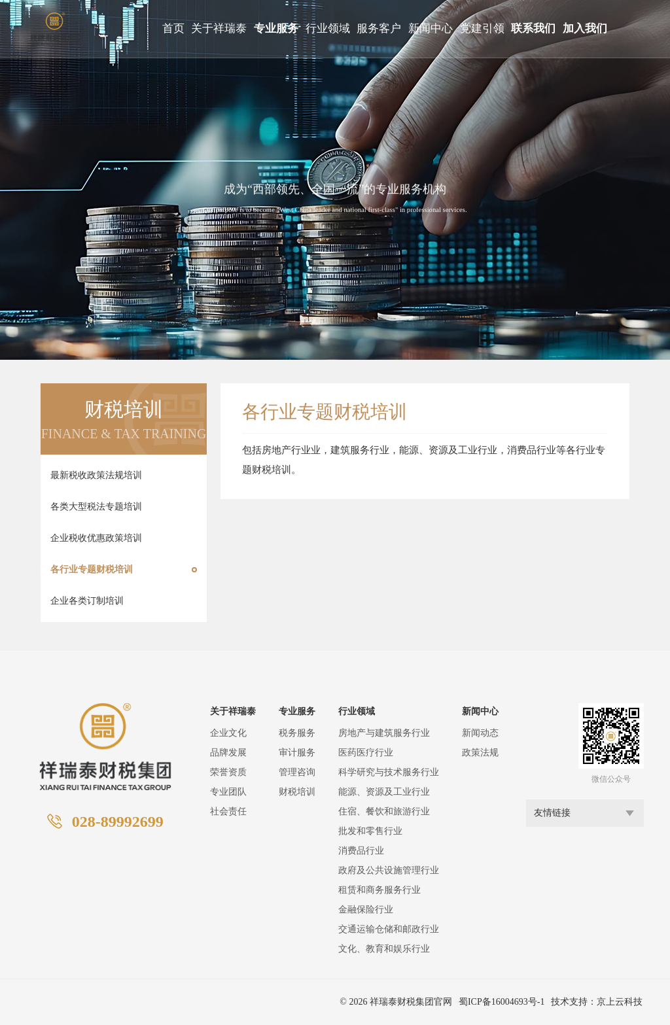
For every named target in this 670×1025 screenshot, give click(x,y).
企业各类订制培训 (87, 601)
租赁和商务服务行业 (379, 890)
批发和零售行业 (370, 831)
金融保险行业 (365, 909)
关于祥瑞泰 (219, 28)
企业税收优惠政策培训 (96, 538)
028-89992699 (118, 821)
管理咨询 (297, 772)
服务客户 (379, 28)
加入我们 (585, 28)
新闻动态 (480, 733)
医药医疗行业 (365, 752)
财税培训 (297, 792)
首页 (173, 28)
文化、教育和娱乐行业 (384, 949)
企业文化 (228, 733)
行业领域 (328, 28)
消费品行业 (361, 851)
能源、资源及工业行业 (384, 792)
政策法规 (480, 752)
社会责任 (228, 811)
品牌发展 (228, 752)
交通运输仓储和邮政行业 (388, 929)
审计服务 (297, 752)
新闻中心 (430, 28)
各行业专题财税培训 (91, 569)
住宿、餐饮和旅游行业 (384, 811)
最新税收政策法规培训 (96, 475)
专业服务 (276, 28)
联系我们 (533, 28)
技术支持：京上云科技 (597, 1002)
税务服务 (297, 733)
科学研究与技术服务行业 (388, 772)
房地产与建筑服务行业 (384, 733)
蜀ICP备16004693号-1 (501, 1002)
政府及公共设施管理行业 (388, 870)
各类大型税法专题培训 (96, 507)
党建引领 (482, 28)
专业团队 (228, 792)
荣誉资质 (228, 772)
